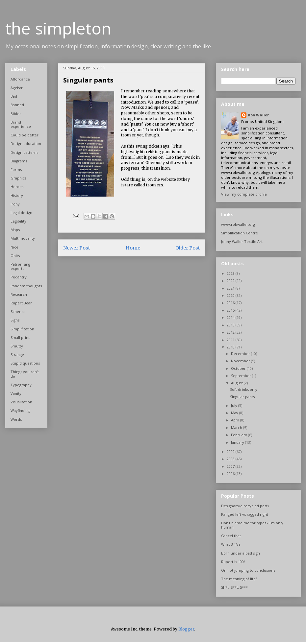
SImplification (22, 328)
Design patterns (24, 152)
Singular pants (242, 396)
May (235, 412)
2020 (231, 295)
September (241, 375)
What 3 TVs (230, 544)
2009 (231, 451)
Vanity (16, 393)
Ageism (17, 87)
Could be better (24, 134)
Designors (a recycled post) (244, 505)
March (237, 427)
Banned (17, 104)
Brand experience (21, 124)
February (239, 434)
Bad (14, 96)
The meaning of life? (239, 578)
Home (133, 248)
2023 (231, 273)
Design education (26, 143)
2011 (231, 339)
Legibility (18, 221)
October (239, 368)
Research (19, 294)
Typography (21, 384)
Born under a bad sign (240, 553)
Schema (18, 311)
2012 (231, 332)
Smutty (17, 346)
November (241, 360)
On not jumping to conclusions (248, 570)
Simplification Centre (239, 232)
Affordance (20, 79)
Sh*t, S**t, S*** (234, 587)
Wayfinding (20, 410)
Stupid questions (25, 363)
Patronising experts (20, 266)
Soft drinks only (243, 389)
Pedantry (19, 276)
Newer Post (76, 248)
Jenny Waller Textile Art (242, 241)
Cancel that (231, 535)
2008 (231, 458)
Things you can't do (25, 373)
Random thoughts (26, 285)
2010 (231, 347)
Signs (15, 320)
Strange (17, 354)
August (237, 382)
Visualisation (21, 401)
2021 (231, 288)
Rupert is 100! (233, 561)
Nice (14, 247)
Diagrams (19, 160)
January (238, 442)
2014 (231, 317)
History (17, 195)
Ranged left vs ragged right (244, 514)
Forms (16, 169)
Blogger (186, 629)
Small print (20, 337)
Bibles (16, 113)
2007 (231, 466)
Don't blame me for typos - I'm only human (252, 525)
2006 (231, 473)
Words (16, 419)
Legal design (21, 212)
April (235, 419)
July (234, 405)
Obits (15, 255)
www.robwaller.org (238, 224)
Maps (15, 229)
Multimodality (23, 238)
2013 (231, 324)
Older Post (187, 248)
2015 (231, 310)
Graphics (18, 178)
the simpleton (58, 28)
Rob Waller (258, 114)
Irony (15, 204)
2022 (231, 280)
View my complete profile (244, 194)
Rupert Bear (21, 302)
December (241, 353)
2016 (231, 302)
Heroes (17, 186)
